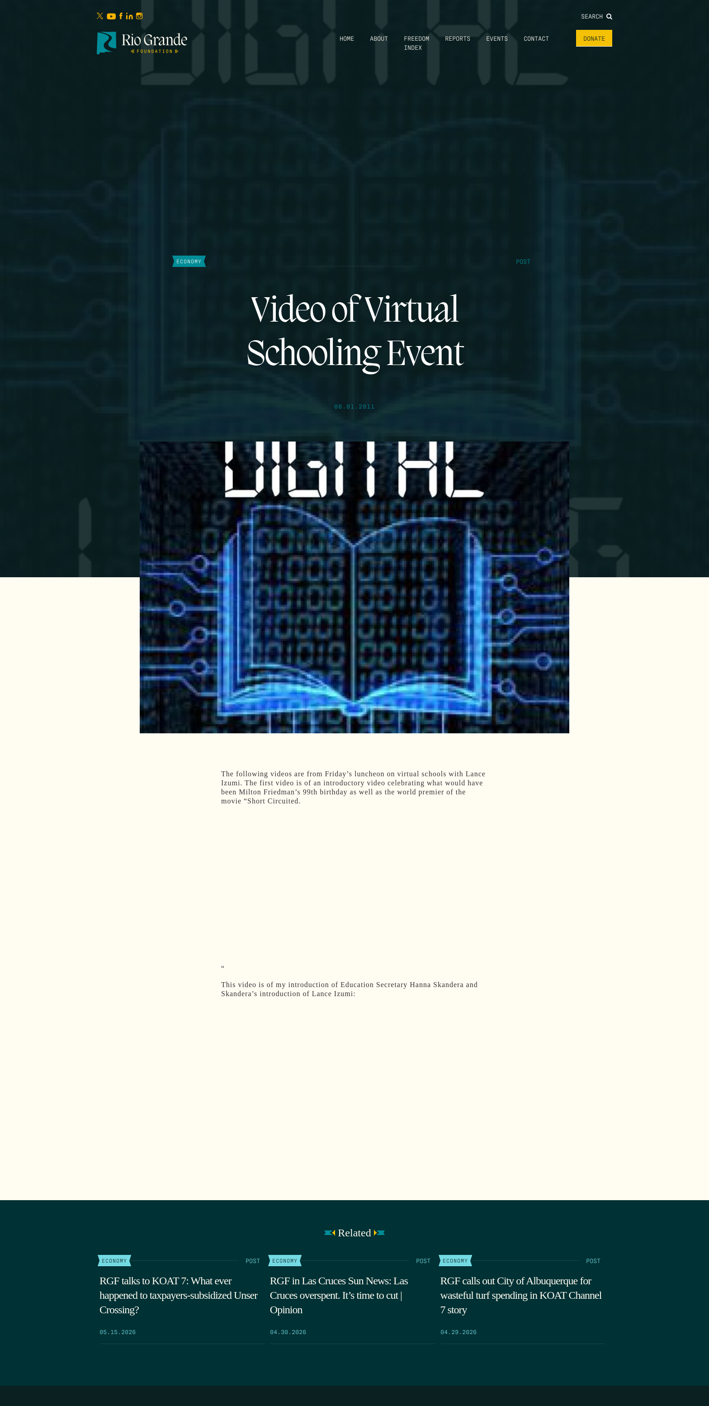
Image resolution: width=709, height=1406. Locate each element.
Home (347, 38)
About (379, 38)
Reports (457, 38)
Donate (594, 38)
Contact (536, 38)
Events (497, 38)
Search (596, 16)
